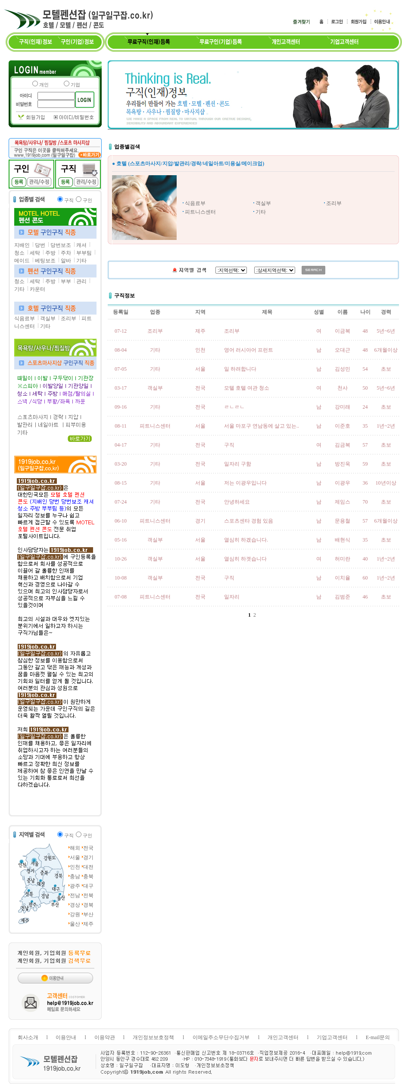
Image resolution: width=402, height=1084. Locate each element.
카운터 (37, 289)
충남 (75, 876)
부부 (66, 281)
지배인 (22, 245)
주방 (50, 253)
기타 (81, 261)
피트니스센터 (200, 212)
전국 (88, 848)
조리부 (68, 318)
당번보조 (60, 245)
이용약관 (104, 1037)
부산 (88, 914)
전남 (75, 895)
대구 (88, 886)
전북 (88, 895)
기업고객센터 (332, 1037)
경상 (75, 905)
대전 (88, 867)
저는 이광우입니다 (245, 483)
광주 (75, 886)
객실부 (48, 318)
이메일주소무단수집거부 (221, 1037)
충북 (88, 876)
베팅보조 (45, 261)
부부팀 (84, 253)
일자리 (232, 597)
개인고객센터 (283, 1037)
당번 (40, 245)
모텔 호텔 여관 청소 (246, 388)
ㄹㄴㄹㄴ (234, 407)
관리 (81, 281)
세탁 (35, 253)
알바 (66, 261)
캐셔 (81, 245)
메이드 (22, 261)
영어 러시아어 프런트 (248, 350)
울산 (75, 924)
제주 (88, 924)
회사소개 (28, 1037)
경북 (88, 905)
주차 (66, 253)
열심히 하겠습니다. (246, 540)
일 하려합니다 (240, 369)
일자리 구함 (237, 464)
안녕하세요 (237, 502)
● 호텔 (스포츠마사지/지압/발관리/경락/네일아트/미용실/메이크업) (188, 164)
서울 (75, 857)
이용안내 (66, 1037)
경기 (88, 857)
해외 (75, 848)
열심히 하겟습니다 (245, 559)
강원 (75, 914)
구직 (229, 445)
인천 (75, 867)
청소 (19, 253)
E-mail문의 (378, 1037)
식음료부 (24, 318)
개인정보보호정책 (153, 1037)
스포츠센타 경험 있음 (248, 521)
